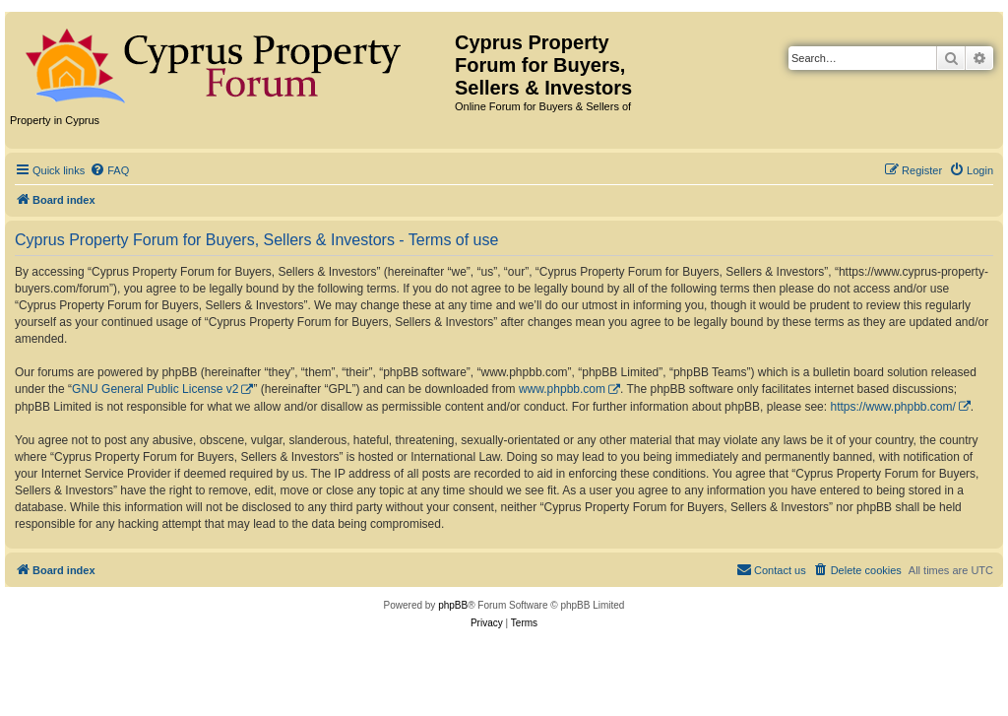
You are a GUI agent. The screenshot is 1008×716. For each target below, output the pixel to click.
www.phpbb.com (562, 389)
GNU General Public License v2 (155, 389)
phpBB (453, 605)
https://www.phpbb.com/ (892, 407)
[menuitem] (109, 170)
